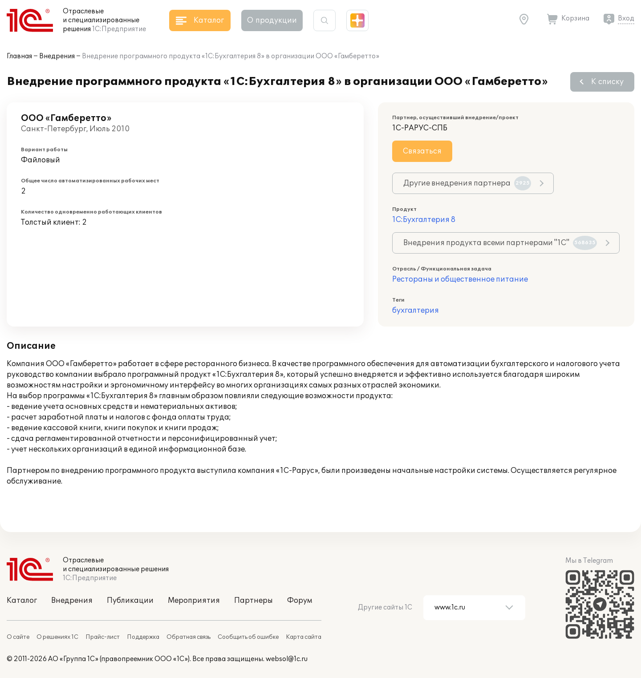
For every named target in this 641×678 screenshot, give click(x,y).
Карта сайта (303, 637)
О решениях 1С (57, 637)
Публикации (130, 600)
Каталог (22, 600)
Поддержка (143, 637)
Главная (19, 56)
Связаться (422, 151)
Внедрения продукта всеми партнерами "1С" (500, 243)
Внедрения (57, 56)
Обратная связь (188, 637)
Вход (626, 18)
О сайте (18, 637)
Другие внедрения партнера (467, 183)
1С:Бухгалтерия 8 (423, 219)
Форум (299, 600)
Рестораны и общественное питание (460, 279)
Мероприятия (194, 600)
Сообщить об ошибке (248, 637)
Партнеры (253, 600)
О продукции (272, 20)
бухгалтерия (415, 310)
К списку (607, 81)
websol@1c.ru (287, 659)
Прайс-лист (102, 637)
